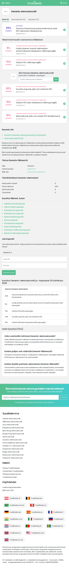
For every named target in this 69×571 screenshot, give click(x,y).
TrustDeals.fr (58, 512)
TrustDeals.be (36, 498)
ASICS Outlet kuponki (14, 207)
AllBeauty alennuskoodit (12, 421)
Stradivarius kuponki (13, 223)
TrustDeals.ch (40, 505)
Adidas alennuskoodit (11, 418)
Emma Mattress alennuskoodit (15, 443)
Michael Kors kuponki (14, 213)
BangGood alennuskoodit (13, 427)
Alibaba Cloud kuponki (14, 203)
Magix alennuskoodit (11, 452)
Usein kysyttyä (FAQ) (13, 138)
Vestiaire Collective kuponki (17, 230)
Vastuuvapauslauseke (12, 487)
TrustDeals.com (37, 533)
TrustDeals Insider (10, 477)
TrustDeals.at (15, 498)
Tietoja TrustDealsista (11, 468)
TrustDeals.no (15, 533)
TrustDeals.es (37, 512)
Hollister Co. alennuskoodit (13, 446)
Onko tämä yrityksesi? (36, 172)
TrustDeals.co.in (16, 519)
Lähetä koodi (8, 272)
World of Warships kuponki (16, 233)
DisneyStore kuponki (13, 210)
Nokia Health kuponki (14, 217)
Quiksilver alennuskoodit (12, 458)
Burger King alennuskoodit (13, 433)
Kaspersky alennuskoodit (13, 449)
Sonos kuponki (11, 220)
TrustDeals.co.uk (16, 540)
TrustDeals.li (58, 519)
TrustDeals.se (57, 526)
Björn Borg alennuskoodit (13, 430)
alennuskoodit (8, 437)
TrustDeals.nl (15, 526)
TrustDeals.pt (36, 526)
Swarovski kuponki (12, 226)
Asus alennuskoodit (10, 424)
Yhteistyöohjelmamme (12, 474)
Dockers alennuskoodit (12, 440)
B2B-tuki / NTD (8, 490)
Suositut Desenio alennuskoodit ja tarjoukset (25, 135)
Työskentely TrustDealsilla (13, 471)
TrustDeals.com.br (17, 505)
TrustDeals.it (38, 519)
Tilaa (56, 79)
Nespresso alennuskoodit (13, 455)
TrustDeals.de (15, 512)
